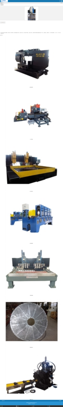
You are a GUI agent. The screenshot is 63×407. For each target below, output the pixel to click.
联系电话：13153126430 (31, 403)
